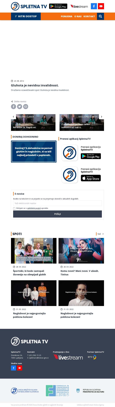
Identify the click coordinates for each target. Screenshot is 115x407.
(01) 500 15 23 (35, 355)
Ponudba (66, 16)
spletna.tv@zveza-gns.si (39, 358)
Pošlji (57, 214)
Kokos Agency (99, 405)
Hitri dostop (26, 16)
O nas (78, 16)
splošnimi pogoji (34, 208)
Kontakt (89, 16)
